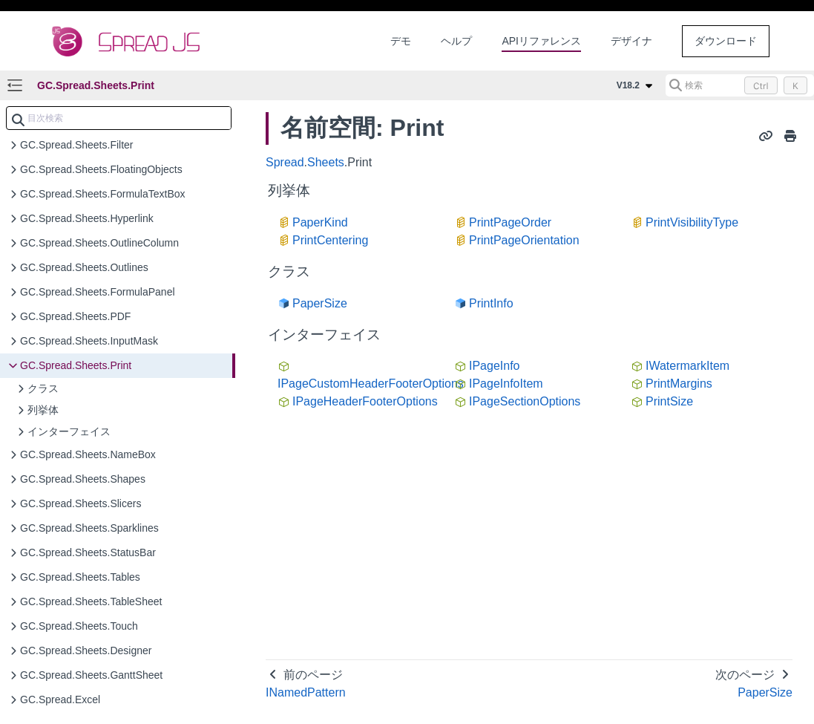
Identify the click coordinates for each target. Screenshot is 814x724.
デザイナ (631, 41)
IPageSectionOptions (524, 401)
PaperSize (319, 303)
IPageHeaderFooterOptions (365, 401)
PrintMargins (679, 383)
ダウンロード (726, 41)
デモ (400, 41)
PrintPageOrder (510, 222)
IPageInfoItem (506, 383)
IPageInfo (494, 365)
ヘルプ (456, 41)
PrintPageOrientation (524, 240)
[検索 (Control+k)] (740, 85)
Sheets (325, 162)
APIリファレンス (541, 41)
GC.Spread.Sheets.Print (95, 85)
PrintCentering (330, 240)
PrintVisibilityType (692, 222)
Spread (285, 162)
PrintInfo (491, 303)
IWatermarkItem (687, 365)
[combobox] (119, 118)
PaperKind (320, 222)
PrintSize (669, 401)
